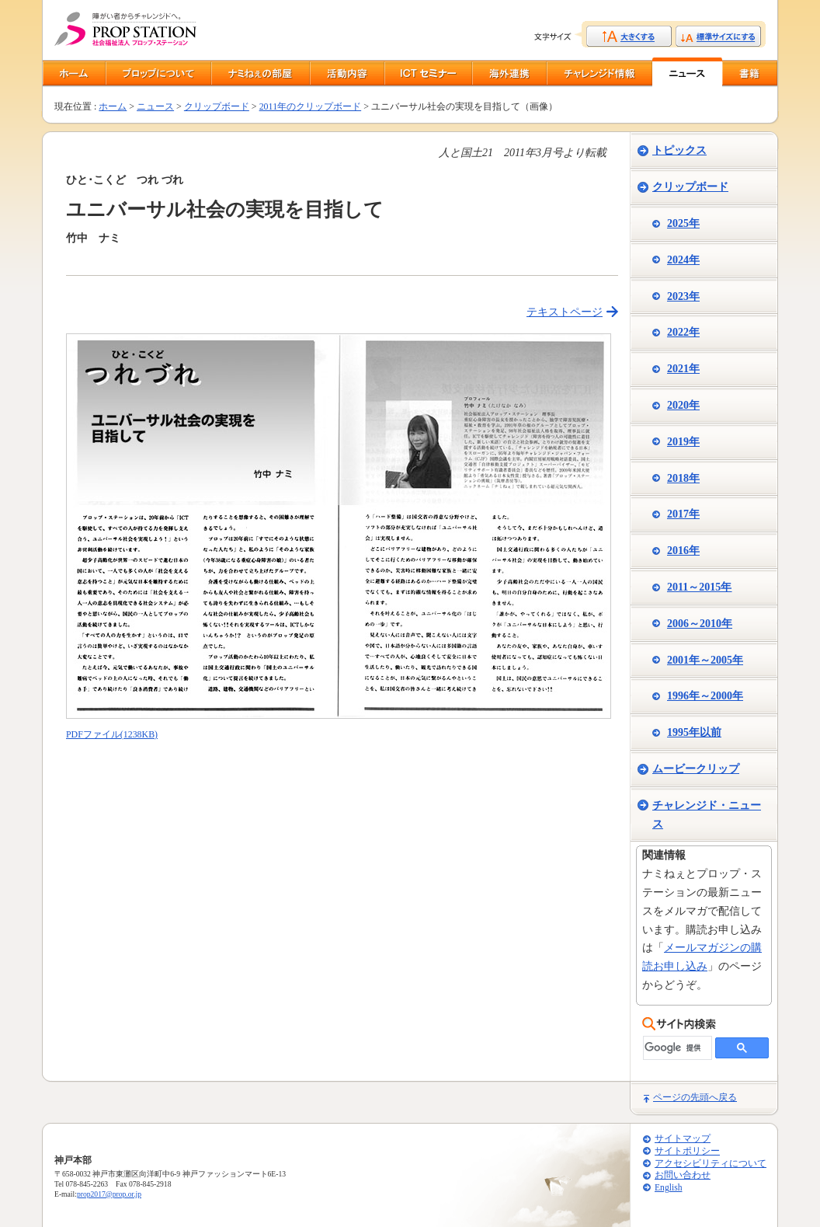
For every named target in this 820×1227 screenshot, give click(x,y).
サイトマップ (683, 1139)
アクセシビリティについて (710, 1164)
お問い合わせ (683, 1175)
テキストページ (564, 312)
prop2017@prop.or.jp (109, 1194)
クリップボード (216, 106)
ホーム (113, 106)
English (668, 1188)
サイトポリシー (687, 1151)
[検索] (676, 1047)
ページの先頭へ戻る (695, 1097)
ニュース (155, 106)
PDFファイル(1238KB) (112, 734)
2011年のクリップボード (310, 106)
